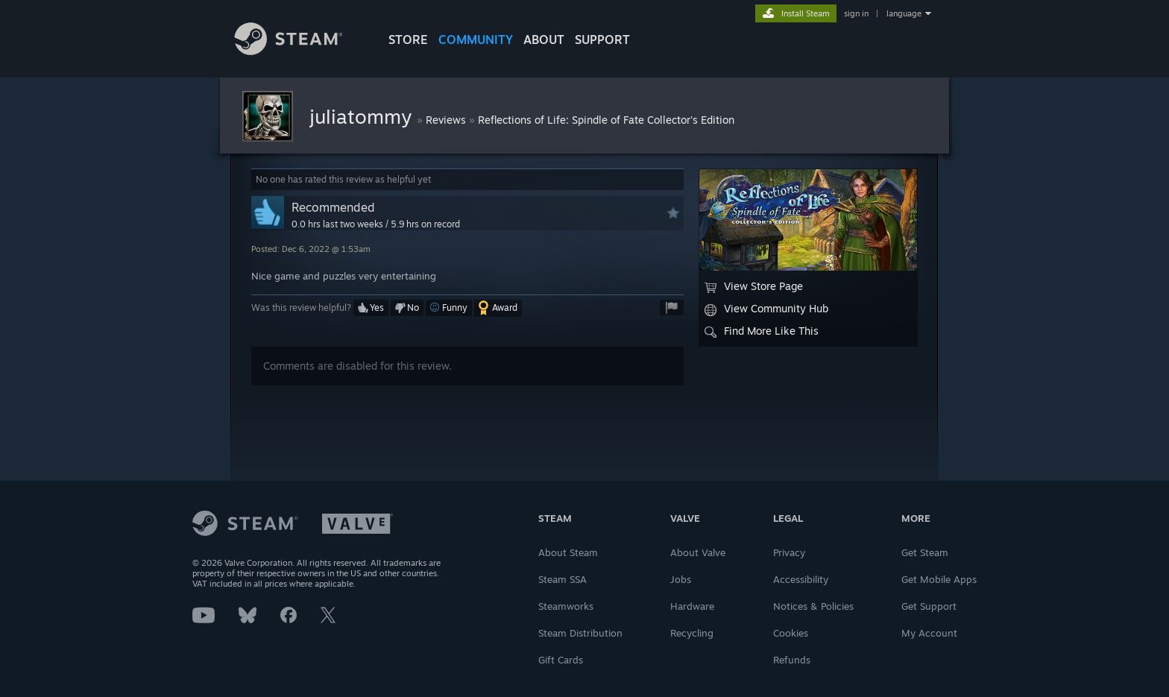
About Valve (697, 552)
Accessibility (800, 579)
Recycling (691, 633)
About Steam (568, 552)
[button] (370, 308)
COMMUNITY (475, 39)
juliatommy (363, 116)
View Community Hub (766, 308)
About (543, 39)
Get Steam (924, 552)
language (903, 13)
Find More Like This (762, 331)
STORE (408, 39)
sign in (856, 13)
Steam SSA (562, 579)
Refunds (791, 660)
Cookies (790, 633)
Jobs (680, 579)
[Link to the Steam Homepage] (299, 51)
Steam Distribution (580, 633)
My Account (929, 633)
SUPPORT (602, 39)
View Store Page (754, 286)
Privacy (789, 552)
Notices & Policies (813, 606)
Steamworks (565, 606)
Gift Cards (560, 660)
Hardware (692, 606)
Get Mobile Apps (939, 579)
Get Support (929, 606)
